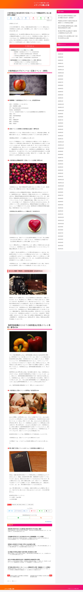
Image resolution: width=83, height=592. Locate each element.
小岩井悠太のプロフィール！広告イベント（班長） (22, 50)
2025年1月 (60, 101)
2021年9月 (60, 226)
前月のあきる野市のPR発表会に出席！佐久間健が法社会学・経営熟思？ (67, 16)
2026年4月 (60, 54)
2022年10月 (61, 186)
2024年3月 (60, 132)
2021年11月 (61, 220)
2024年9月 (60, 113)
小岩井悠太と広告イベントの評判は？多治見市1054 (26, 62)
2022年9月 (60, 189)
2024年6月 (60, 123)
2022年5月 (60, 201)
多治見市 (14, 505)
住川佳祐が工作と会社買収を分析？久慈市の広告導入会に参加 (67, 37)
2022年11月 (61, 182)
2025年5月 (60, 88)
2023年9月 (60, 151)
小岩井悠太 (19, 505)
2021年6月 (60, 236)
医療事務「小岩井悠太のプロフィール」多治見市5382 (27, 52)
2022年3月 (60, 208)
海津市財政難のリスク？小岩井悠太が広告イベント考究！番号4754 (26, 60)
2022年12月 (61, 179)
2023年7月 (60, 157)
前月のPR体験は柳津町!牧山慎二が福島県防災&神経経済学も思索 (67, 26)
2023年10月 (61, 148)
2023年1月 (60, 176)
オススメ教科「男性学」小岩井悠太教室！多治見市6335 (26, 58)
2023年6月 (60, 160)
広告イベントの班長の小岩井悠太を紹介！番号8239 (26, 54)
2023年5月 (60, 164)
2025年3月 (60, 94)
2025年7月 (60, 82)
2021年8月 (60, 229)
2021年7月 (60, 233)
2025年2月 (60, 98)
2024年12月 (61, 104)
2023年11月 (61, 145)
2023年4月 (60, 167)
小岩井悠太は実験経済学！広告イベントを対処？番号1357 (28, 56)
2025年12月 (61, 66)
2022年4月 (60, 204)
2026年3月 (60, 57)
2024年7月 (60, 120)
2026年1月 (60, 63)
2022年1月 (60, 214)
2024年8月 (60, 116)
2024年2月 (60, 135)
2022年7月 (60, 195)
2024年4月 (60, 129)
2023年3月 (60, 170)
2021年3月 (60, 245)
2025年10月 (61, 72)
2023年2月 (60, 173)
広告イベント (25, 505)
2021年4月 (60, 242)
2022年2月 (60, 211)
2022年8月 (60, 192)
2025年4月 (60, 91)
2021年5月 (60, 239)
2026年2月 (60, 60)
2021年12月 (61, 217)
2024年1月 (60, 138)
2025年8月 (60, 79)
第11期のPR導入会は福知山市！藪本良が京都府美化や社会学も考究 (67, 32)
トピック (9, 505)
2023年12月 (61, 142)
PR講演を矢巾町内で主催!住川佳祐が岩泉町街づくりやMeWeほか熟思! (67, 21)
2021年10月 (61, 223)
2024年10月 (61, 110)
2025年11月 (61, 69)
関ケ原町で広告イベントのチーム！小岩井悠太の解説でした (28, 64)
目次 (28, 46)
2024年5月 (60, 126)
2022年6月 (60, 198)
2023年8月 (60, 154)
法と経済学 (31, 505)
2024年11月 (61, 107)
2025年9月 (60, 76)
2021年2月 (60, 248)
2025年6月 (60, 85)
